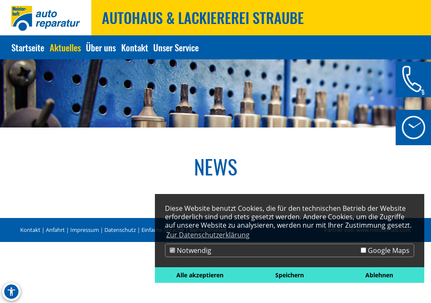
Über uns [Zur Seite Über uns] (101, 47)
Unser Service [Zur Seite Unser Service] (176, 47)
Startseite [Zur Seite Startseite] (27, 47)
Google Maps (385, 250)
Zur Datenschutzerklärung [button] (208, 234)
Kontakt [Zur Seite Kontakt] (134, 47)
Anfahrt (55, 230)
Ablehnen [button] (379, 275)
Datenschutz (120, 230)
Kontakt (30, 230)
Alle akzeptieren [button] (199, 275)
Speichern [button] (289, 275)
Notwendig (190, 250)
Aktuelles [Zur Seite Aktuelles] (65, 47)
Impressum (84, 230)
